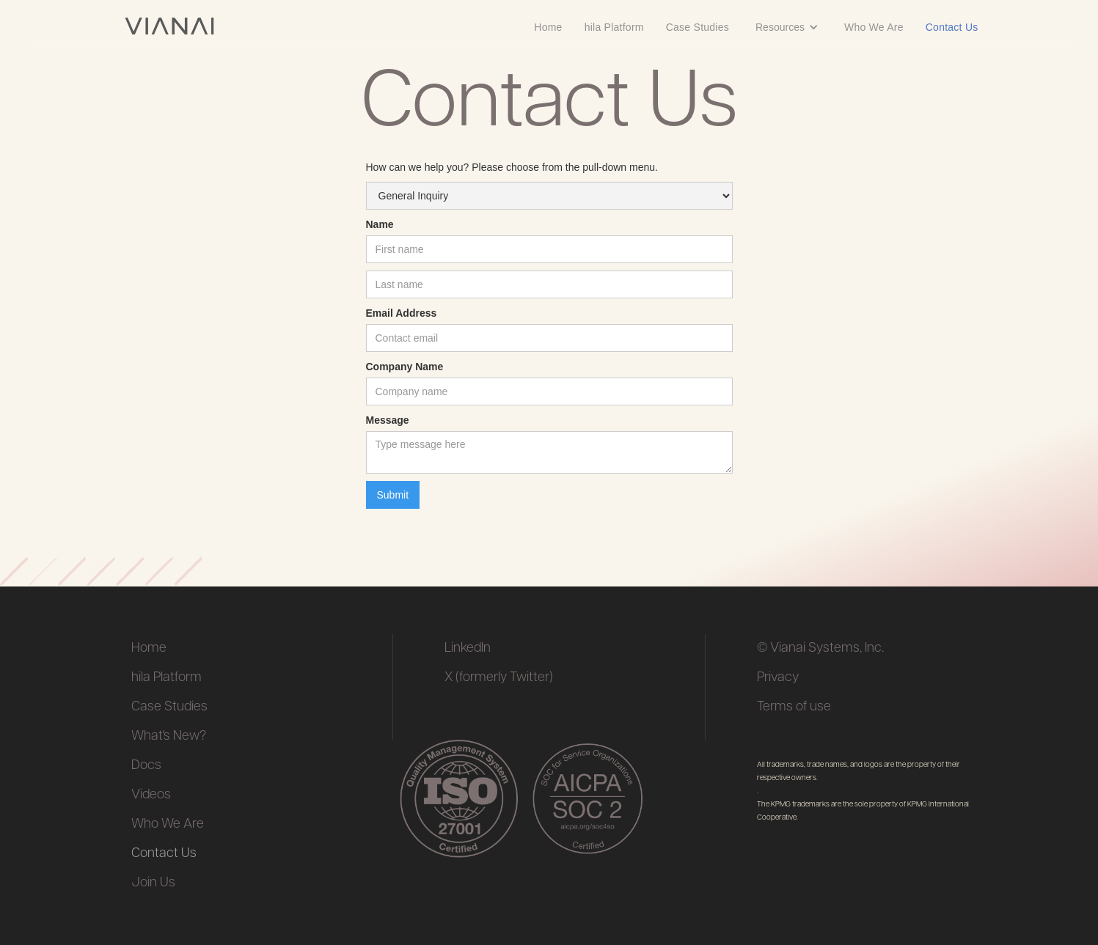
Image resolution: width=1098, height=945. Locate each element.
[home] (169, 26)
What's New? (168, 736)
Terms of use (794, 707)
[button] (786, 26)
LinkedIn (467, 648)
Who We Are (874, 27)
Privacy (778, 678)
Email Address (401, 313)
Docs (146, 766)
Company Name (405, 366)
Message (387, 420)
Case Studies (697, 27)
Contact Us (952, 27)
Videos (151, 795)
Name (380, 224)
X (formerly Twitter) (498, 678)
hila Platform (614, 27)
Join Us (153, 883)
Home (548, 27)
